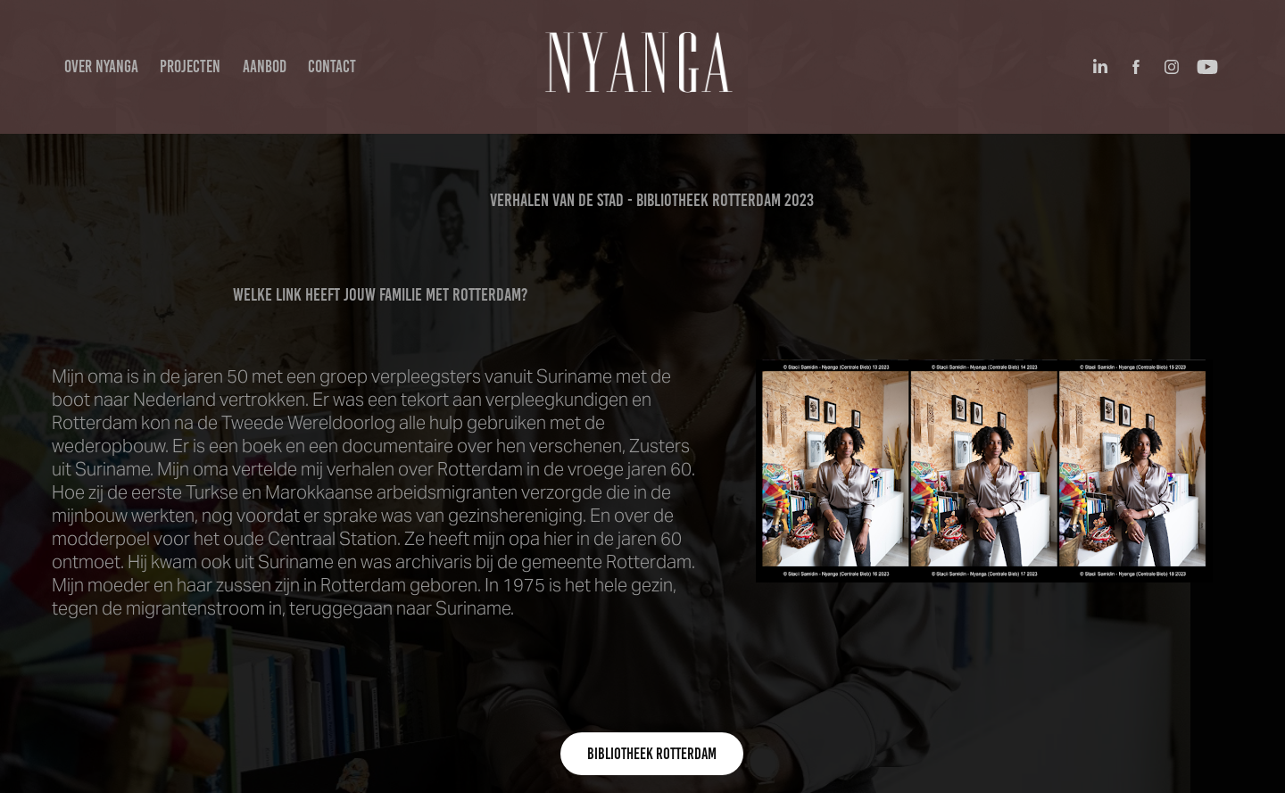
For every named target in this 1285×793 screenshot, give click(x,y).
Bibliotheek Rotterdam (652, 754)
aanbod (264, 66)
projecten (190, 66)
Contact (332, 66)
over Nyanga (101, 66)
